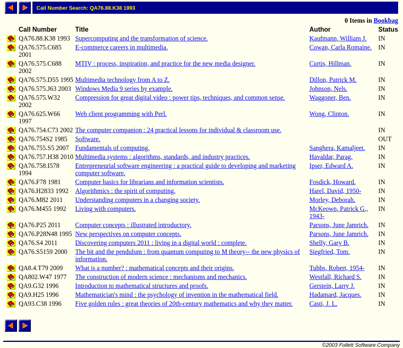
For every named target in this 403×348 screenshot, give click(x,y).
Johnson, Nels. (328, 88)
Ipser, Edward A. (331, 165)
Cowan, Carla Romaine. (340, 47)
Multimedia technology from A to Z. (122, 79)
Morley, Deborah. (332, 199)
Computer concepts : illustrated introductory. (133, 224)
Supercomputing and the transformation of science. (141, 38)
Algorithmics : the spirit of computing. (125, 190)
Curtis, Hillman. (330, 63)
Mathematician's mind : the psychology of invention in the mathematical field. (177, 294)
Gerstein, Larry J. (332, 285)
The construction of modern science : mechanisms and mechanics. (161, 276)
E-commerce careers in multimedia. (121, 47)
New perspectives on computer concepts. (128, 233)
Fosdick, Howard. (332, 181)
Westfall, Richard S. (335, 276)
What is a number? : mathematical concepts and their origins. (154, 267)
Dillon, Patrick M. (332, 79)
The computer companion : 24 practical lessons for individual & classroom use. (178, 130)
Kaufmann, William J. (338, 38)
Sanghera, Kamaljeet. (337, 147)
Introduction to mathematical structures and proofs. (141, 285)
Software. (88, 138)
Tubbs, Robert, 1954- (336, 267)
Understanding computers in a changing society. (137, 199)
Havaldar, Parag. (330, 156)
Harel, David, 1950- (335, 190)
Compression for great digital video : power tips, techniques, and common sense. (180, 97)
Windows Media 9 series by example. (124, 88)
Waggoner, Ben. (330, 97)
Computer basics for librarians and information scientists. (149, 181)
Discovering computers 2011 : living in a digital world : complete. (161, 242)
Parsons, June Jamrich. (339, 224)
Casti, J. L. (323, 303)
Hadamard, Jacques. (335, 294)
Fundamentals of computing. (112, 147)
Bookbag (386, 20)
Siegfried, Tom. (329, 251)
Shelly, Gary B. (329, 242)
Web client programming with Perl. (121, 113)
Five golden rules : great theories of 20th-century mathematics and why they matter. (184, 303)
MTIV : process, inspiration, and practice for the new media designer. (165, 63)
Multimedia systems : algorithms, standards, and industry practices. (162, 156)
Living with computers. (105, 208)
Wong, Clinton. (329, 113)
